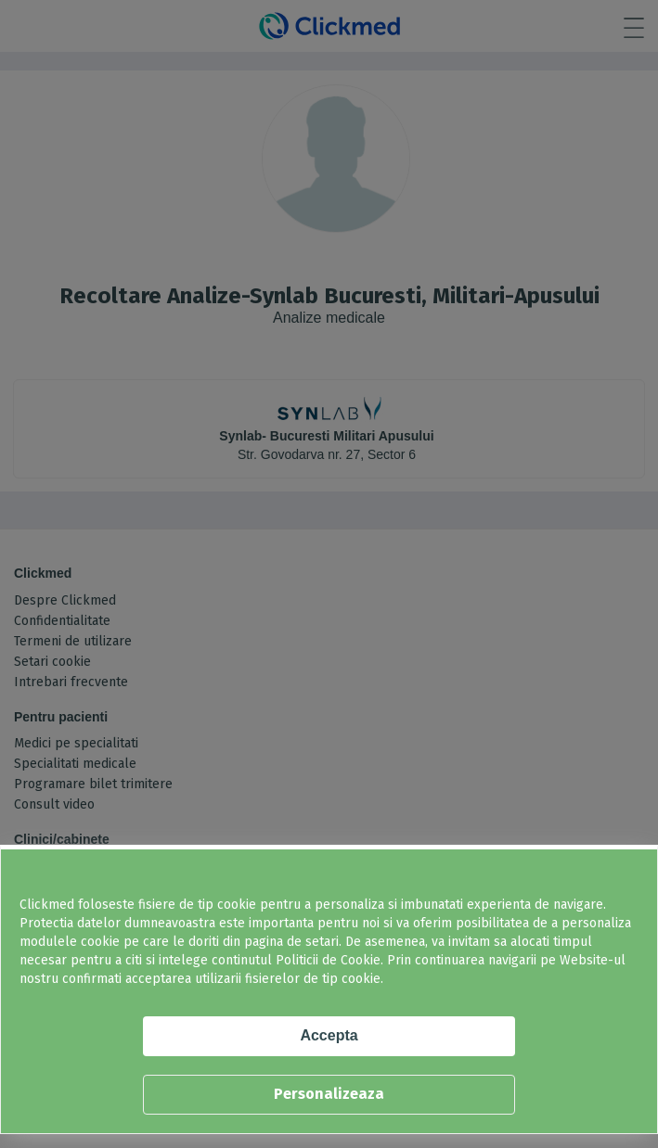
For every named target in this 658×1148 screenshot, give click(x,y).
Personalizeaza (329, 1094)
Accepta (328, 1035)
